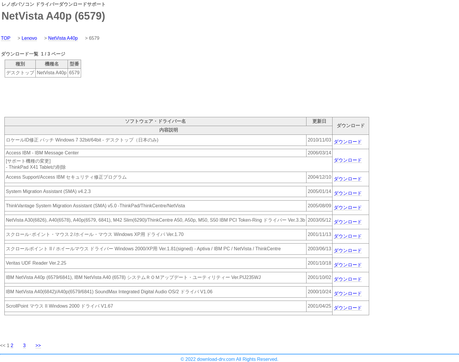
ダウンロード (348, 141)
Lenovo (29, 38)
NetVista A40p (63, 38)
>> (38, 345)
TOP (6, 38)
